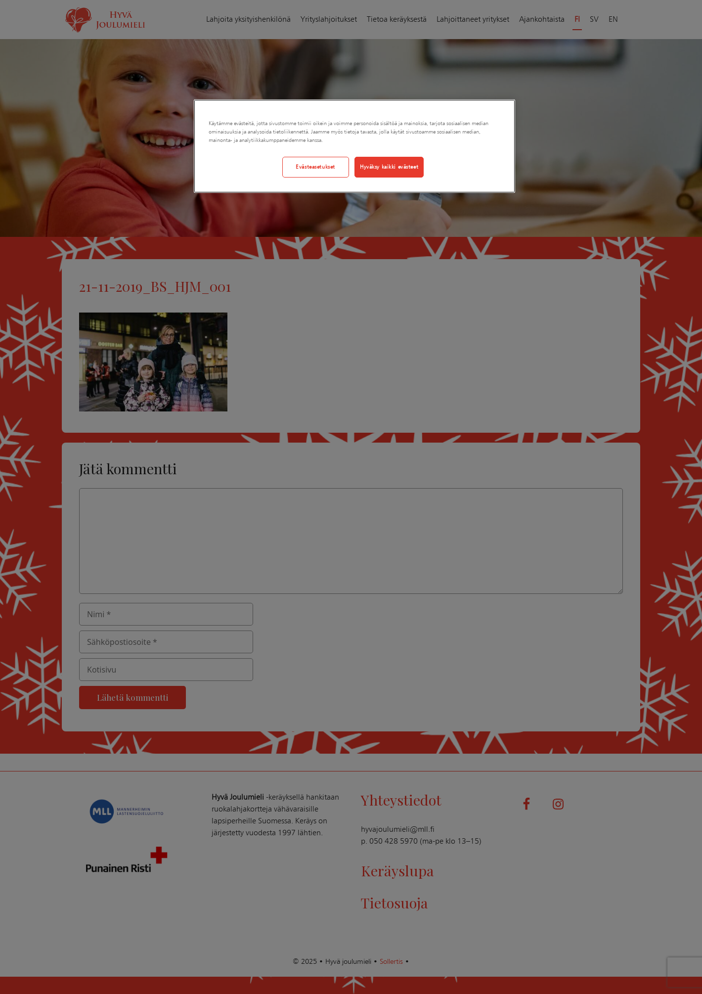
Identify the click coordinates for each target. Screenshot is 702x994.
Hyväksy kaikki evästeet (389, 166)
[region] (354, 146)
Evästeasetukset (315, 166)
